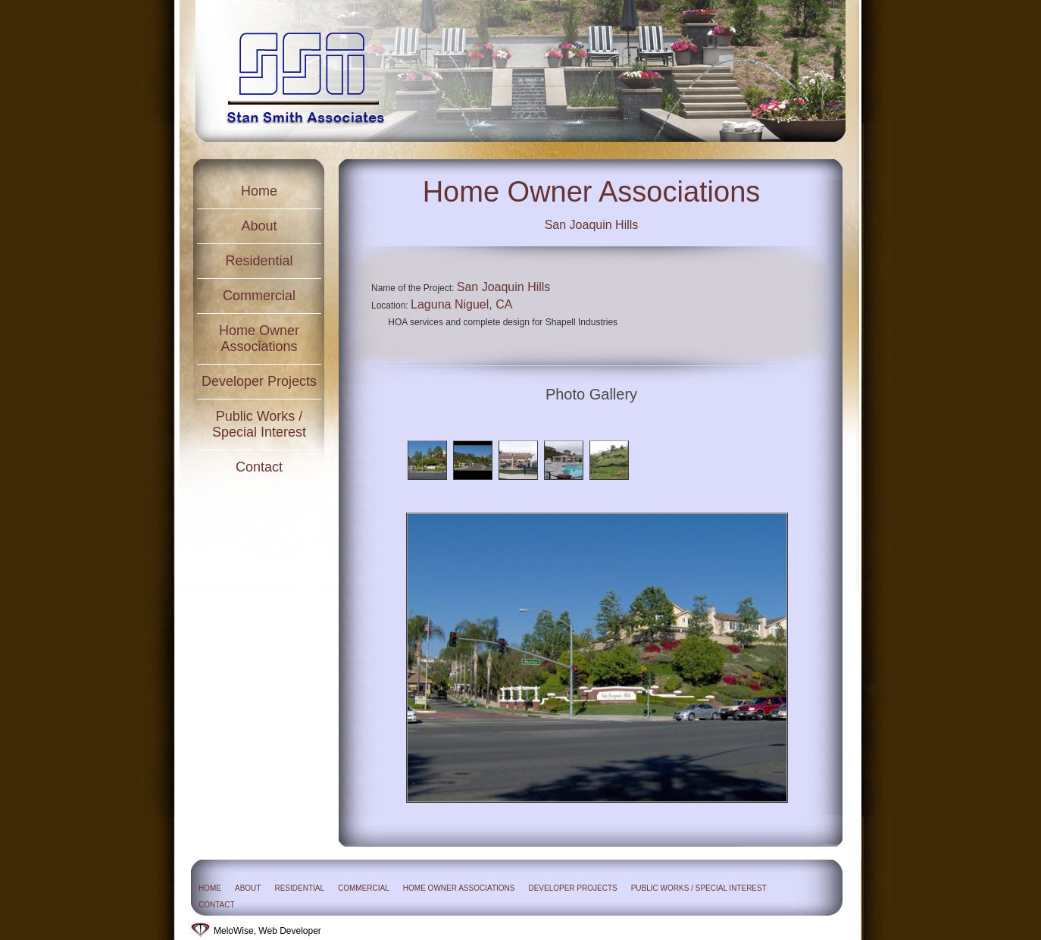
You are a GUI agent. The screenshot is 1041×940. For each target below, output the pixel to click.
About (259, 225)
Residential (258, 260)
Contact (259, 467)
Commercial (259, 295)
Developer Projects (259, 381)
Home (259, 191)
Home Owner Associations (259, 338)
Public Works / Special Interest (259, 424)
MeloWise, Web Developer (267, 931)
